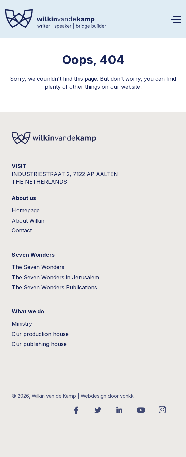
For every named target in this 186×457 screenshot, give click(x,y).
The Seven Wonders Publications (54, 287)
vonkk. (127, 396)
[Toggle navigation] (176, 19)
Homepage (26, 210)
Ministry (22, 323)
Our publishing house (39, 344)
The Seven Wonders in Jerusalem (55, 277)
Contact (22, 230)
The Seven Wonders (38, 267)
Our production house (40, 334)
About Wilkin (28, 220)
